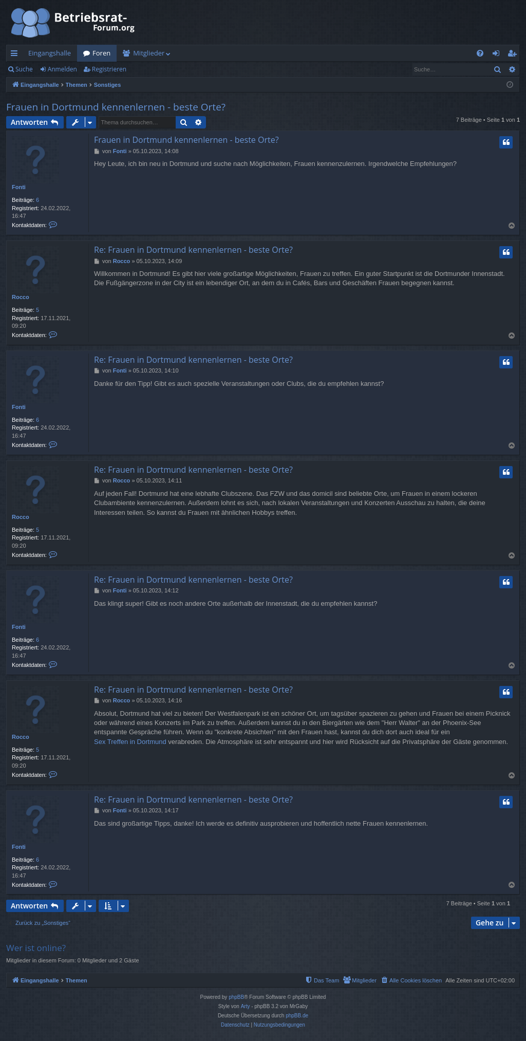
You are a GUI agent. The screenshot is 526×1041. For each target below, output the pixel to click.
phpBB (236, 997)
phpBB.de (297, 1015)
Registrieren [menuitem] (514, 55)
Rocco (20, 297)
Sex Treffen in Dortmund (130, 742)
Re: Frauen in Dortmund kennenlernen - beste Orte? (193, 250)
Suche (24, 69)
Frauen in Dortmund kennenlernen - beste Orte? (116, 107)
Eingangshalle (49, 53)
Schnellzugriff (16, 55)
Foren (101, 53)
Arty (245, 1006)
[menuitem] (480, 53)
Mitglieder (148, 53)
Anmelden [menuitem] (499, 55)
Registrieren (109, 69)
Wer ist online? (36, 948)
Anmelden (62, 69)
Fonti (19, 187)
